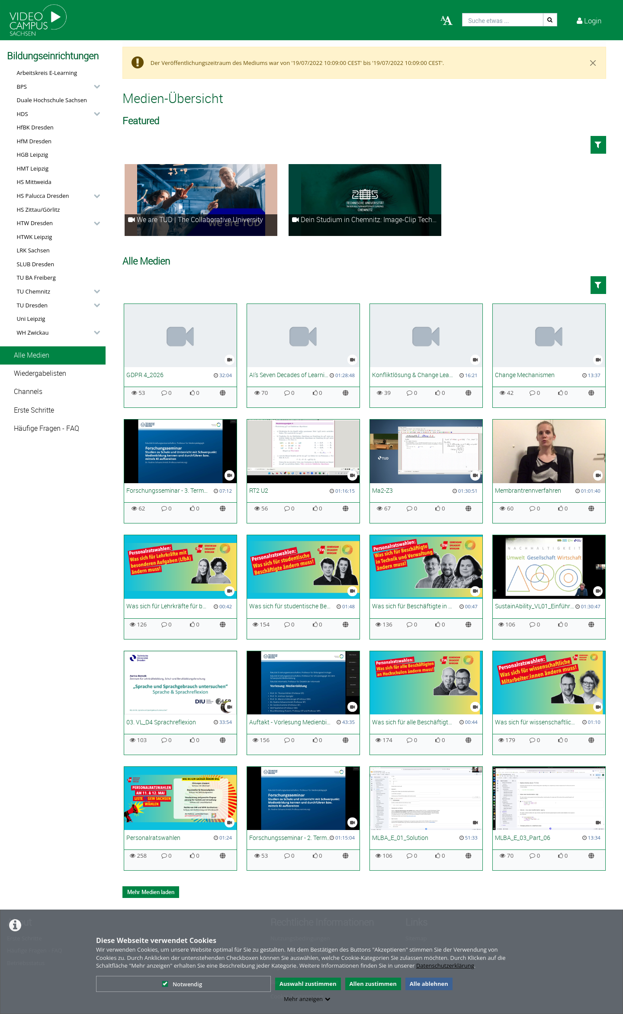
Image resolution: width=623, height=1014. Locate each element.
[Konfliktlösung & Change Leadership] (426, 355)
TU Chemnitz (34, 291)
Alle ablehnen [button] (429, 984)
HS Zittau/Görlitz (38, 209)
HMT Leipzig (33, 168)
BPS (22, 86)
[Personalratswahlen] (180, 818)
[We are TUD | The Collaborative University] (200, 200)
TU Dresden (32, 305)
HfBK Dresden (35, 127)
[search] (502, 19)
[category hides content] (94, 87)
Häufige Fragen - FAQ (46, 428)
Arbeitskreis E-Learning (47, 73)
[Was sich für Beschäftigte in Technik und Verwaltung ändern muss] (426, 586)
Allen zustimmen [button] (373, 984)
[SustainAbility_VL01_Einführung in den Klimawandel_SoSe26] (549, 586)
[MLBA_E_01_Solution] (426, 818)
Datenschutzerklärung (445, 965)
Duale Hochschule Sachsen (52, 100)
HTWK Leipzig (34, 237)
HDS (22, 114)
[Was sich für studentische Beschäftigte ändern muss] (303, 586)
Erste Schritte (34, 410)
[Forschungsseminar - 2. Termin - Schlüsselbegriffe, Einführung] (303, 818)
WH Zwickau (33, 332)
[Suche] (550, 19)
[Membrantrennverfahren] (549, 471)
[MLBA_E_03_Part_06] (549, 818)
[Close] (593, 62)
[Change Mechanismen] (549, 355)
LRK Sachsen (33, 250)
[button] (56, 87)
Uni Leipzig (31, 319)
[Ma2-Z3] (426, 471)
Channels (28, 391)
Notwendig (182, 984)
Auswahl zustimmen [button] (308, 984)
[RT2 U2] (303, 471)
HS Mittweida (34, 182)
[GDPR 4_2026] (180, 355)
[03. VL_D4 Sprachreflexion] (180, 702)
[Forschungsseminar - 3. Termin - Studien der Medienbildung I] (180, 471)
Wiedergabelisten (40, 373)
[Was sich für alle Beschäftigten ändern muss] (426, 702)
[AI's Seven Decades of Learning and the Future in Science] (303, 355)
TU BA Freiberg (36, 277)
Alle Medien (31, 355)
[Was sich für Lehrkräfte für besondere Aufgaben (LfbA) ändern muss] (180, 586)
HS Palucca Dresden (43, 196)
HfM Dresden (34, 141)
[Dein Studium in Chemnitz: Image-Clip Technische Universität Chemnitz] (364, 200)
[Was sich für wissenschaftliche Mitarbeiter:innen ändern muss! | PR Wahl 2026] (549, 702)
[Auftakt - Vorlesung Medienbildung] (303, 702)
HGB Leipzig (32, 154)
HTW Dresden (35, 223)
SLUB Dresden (36, 264)
